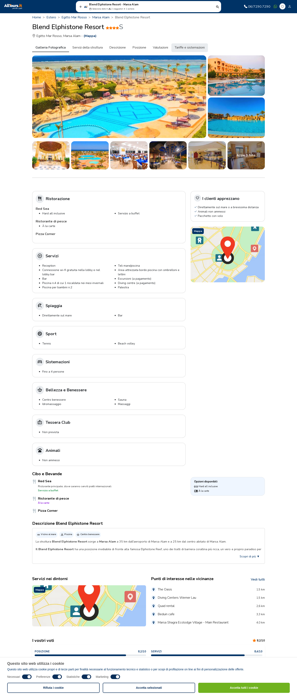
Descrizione (117, 47)
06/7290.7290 (257, 6)
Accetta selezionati (149, 687)
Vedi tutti (258, 579)
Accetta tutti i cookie (244, 687)
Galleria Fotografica (50, 47)
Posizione (139, 47)
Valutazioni (160, 47)
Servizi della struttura (87, 47)
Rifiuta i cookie (53, 687)
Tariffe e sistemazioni (190, 47)
